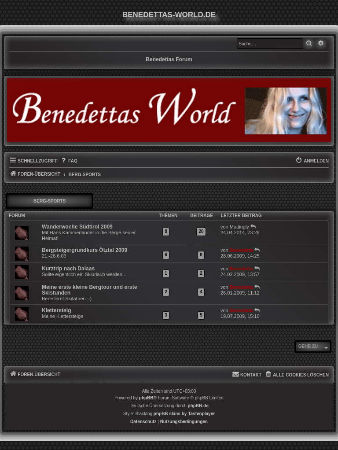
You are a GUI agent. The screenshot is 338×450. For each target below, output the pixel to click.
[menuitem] (68, 161)
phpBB (146, 397)
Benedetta (241, 250)
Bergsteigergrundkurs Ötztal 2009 (84, 250)
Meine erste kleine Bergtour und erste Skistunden (89, 290)
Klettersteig (56, 310)
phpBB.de (198, 405)
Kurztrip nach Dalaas (68, 269)
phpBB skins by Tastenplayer (184, 413)
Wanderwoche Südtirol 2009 (77, 227)
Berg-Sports (49, 201)
